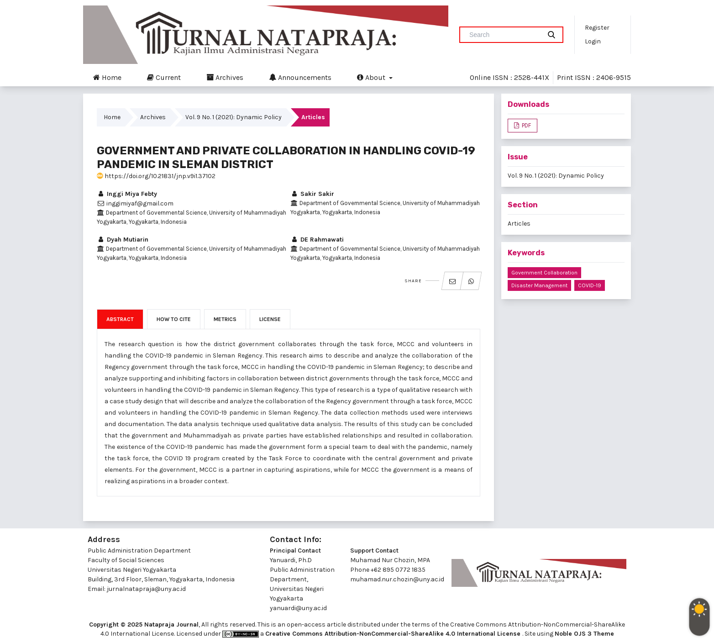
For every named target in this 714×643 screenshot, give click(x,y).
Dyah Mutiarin (122, 239)
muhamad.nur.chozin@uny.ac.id (397, 579)
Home (107, 77)
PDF (525, 125)
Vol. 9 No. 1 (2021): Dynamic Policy (233, 117)
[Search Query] (504, 34)
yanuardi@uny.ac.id (298, 608)
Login (593, 41)
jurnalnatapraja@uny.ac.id (146, 589)
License (270, 319)
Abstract (120, 319)
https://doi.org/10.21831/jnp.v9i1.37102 (156, 176)
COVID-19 (589, 285)
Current (164, 77)
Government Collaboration (544, 272)
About (372, 77)
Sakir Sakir (312, 194)
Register (597, 28)
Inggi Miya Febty (127, 194)
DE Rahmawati (317, 239)
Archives (224, 77)
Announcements (300, 77)
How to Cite (174, 319)
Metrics (225, 319)
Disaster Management (539, 285)
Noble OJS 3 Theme (584, 634)
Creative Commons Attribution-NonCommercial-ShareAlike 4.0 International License (393, 634)
